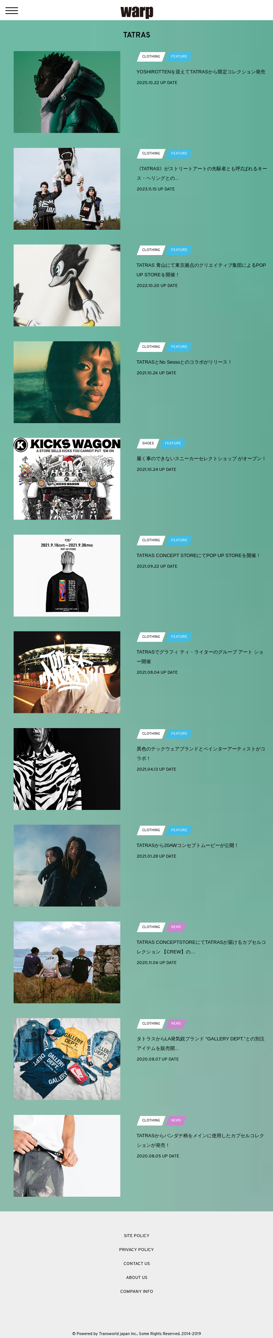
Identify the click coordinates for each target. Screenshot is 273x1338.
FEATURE (179, 57)
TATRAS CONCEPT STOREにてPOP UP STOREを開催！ (199, 555)
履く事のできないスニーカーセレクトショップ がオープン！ (202, 458)
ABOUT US (136, 1278)
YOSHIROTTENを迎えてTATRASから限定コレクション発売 (201, 71)
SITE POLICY (137, 1236)
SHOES (148, 443)
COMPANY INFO (136, 1292)
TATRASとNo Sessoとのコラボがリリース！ (185, 362)
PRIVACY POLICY (136, 1250)
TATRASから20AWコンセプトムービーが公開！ (188, 845)
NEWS (176, 927)
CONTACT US (136, 1264)
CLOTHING (151, 57)
